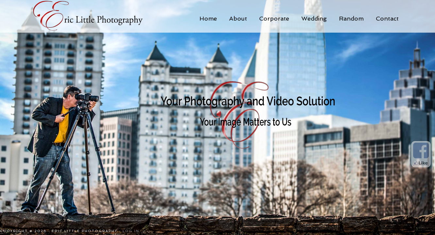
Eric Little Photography (96, 16)
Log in (131, 231)
